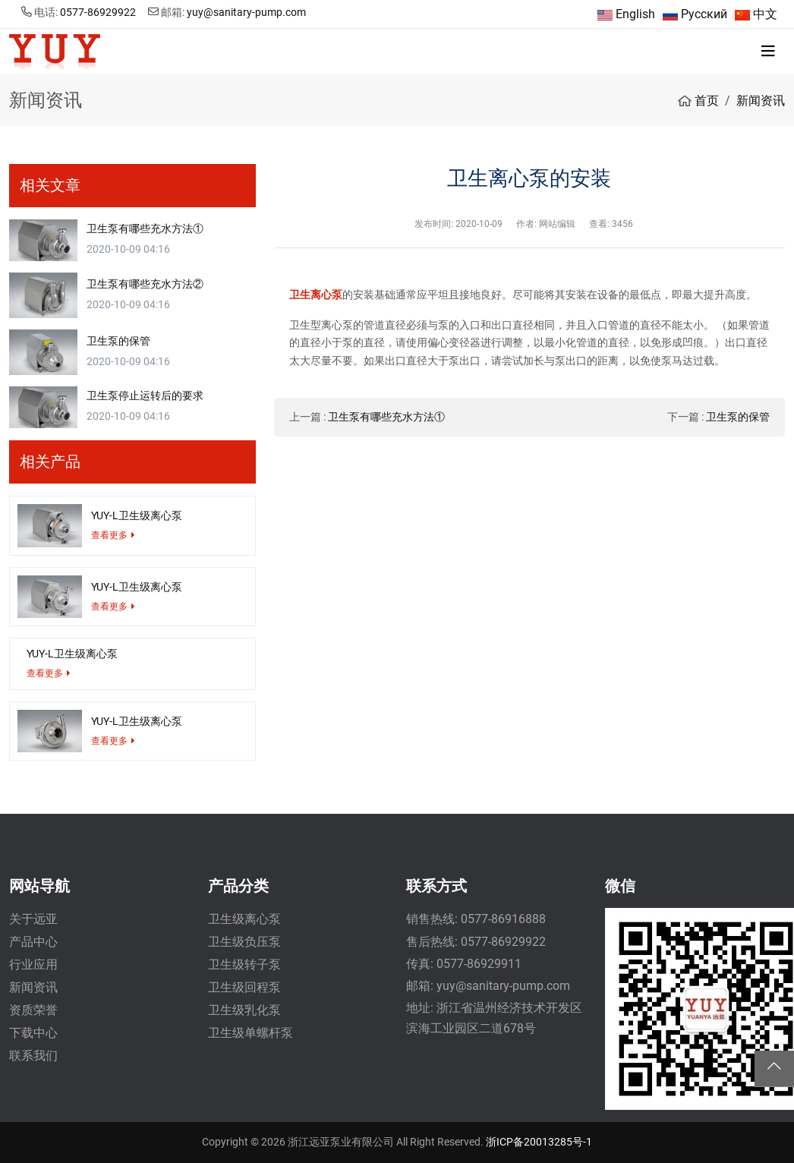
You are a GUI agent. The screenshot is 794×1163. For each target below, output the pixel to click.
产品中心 (33, 941)
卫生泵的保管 (738, 417)
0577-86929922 (98, 12)
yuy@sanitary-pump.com (246, 12)
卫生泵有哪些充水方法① (386, 417)
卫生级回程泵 (244, 987)
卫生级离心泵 (244, 919)
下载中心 (33, 1033)
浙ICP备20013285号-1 (539, 1142)
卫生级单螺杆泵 (250, 1033)
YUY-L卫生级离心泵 (136, 515)
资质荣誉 (33, 1010)
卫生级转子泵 (244, 964)
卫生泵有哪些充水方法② (145, 284)
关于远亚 (33, 919)
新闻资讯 (33, 987)
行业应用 (33, 964)
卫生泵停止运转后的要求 (145, 395)
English (635, 14)
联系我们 (33, 1055)
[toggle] (768, 51)
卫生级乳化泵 (244, 1010)
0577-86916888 (503, 919)
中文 (765, 14)
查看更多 (109, 535)
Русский (704, 14)
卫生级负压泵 (244, 941)
